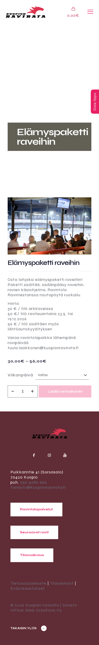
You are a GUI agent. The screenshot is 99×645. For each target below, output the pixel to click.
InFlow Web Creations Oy (36, 610)
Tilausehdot (62, 583)
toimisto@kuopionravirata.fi (38, 487)
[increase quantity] (33, 391)
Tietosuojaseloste (28, 583)
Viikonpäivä (20, 375)
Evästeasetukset (27, 588)
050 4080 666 (33, 482)
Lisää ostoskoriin (65, 391)
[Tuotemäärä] (23, 391)
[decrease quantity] (13, 391)
